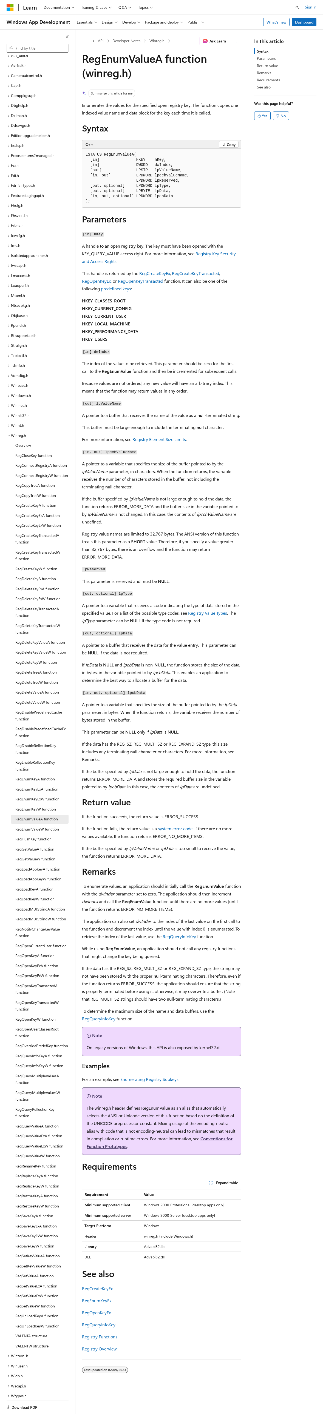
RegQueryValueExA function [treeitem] (38, 1117)
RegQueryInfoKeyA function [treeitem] (38, 1037)
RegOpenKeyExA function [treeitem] (36, 946)
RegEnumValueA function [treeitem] (36, 800)
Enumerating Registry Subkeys (149, 1079)
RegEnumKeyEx (96, 1300)
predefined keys (116, 288)
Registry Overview (99, 1349)
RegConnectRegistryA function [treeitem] (41, 446)
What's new (277, 22)
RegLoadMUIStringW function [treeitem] (40, 900)
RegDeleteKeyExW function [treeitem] (38, 579)
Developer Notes (126, 40)
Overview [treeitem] (23, 426)
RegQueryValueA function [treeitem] (37, 1107)
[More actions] (236, 41)
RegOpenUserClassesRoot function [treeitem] (37, 1013)
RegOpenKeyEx (96, 281)
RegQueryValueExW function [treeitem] (39, 1127)
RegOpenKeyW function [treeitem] (35, 1000)
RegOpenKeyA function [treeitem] (35, 936)
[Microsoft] (10, 7)
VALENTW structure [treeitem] (32, 1327)
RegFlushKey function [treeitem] (33, 820)
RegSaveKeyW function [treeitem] (34, 1227)
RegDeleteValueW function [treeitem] (37, 683)
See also (264, 87)
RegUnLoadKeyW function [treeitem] (37, 1307)
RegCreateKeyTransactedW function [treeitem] (37, 537)
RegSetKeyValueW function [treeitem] (38, 1247)
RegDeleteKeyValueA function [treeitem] (40, 623)
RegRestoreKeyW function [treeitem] (37, 1187)
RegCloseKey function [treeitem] (33, 436)
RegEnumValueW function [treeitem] (37, 810)
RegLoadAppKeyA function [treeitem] (37, 850)
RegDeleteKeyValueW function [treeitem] (40, 633)
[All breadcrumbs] (87, 41)
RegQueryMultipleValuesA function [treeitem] (37, 1060)
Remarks (264, 72)
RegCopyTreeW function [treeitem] (35, 476)
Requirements (268, 79)
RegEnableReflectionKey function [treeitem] (35, 747)
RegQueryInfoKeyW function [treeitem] (39, 1046)
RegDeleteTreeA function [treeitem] (36, 653)
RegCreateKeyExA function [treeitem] (37, 496)
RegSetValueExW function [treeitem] (36, 1277)
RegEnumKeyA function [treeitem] (35, 760)
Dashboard (304, 22)
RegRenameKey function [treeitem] (35, 1147)
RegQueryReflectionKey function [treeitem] (35, 1094)
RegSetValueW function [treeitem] (35, 1287)
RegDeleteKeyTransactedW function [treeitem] (37, 610)
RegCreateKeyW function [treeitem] (36, 550)
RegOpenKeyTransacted (140, 281)
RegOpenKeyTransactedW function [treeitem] (37, 987)
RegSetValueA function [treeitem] (34, 1257)
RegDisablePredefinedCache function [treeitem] (38, 697)
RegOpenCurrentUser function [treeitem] (41, 926)
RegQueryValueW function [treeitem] (37, 1137)
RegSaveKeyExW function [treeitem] (36, 1217)
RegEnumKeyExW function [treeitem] (37, 780)
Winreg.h (157, 40)
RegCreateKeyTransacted (195, 273)
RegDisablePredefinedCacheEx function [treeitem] (40, 713)
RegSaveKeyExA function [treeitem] (36, 1207)
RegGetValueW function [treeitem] (35, 840)
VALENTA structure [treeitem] (31, 1316)
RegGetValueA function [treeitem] (34, 830)
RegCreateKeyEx (154, 273)
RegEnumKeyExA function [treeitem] (36, 770)
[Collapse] (67, 37)
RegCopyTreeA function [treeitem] (35, 466)
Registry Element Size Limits (159, 439)
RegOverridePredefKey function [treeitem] (41, 1026)
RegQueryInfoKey (179, 936)
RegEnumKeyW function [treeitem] (35, 790)
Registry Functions (99, 1336)
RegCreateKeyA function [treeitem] (35, 486)
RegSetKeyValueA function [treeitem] (37, 1237)
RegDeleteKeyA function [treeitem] (35, 559)
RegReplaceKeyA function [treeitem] (36, 1157)
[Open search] (297, 7)
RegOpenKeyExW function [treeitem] (37, 956)
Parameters (266, 58)
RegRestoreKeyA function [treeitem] (36, 1177)
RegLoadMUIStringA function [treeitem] (40, 890)
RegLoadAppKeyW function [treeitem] (38, 860)
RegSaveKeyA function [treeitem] (34, 1197)
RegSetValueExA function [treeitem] (36, 1267)
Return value (267, 65)
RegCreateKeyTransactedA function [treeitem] (37, 520)
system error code (175, 828)
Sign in (310, 7)
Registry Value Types (207, 613)
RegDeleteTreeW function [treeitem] (36, 663)
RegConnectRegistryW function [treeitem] (41, 456)
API (101, 40)
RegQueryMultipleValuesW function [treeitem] (37, 1077)
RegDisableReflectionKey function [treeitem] (35, 730)
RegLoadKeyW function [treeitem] (35, 880)
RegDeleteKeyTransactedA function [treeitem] (37, 593)
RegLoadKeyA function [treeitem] (34, 870)
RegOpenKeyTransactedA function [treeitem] (36, 970)
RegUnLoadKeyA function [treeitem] (36, 1296)
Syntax (262, 51)
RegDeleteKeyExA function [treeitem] (37, 570)
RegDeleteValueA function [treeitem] (37, 673)
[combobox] (38, 48)
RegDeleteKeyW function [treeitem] (36, 643)
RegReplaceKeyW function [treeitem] (37, 1167)
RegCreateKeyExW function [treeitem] (38, 506)
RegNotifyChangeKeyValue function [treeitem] (37, 914)
